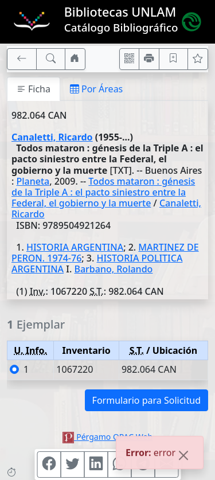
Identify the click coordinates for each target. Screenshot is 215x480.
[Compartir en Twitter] (72, 464)
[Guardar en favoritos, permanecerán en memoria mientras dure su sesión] (174, 59)
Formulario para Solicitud (146, 400)
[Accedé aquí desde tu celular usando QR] (129, 59)
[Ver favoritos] (197, 59)
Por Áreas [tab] (96, 89)
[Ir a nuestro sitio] (75, 59)
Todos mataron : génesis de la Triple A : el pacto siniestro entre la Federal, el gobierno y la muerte (103, 192)
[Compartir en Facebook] (49, 464)
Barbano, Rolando (113, 269)
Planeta (33, 181)
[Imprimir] (149, 59)
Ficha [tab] (33, 89)
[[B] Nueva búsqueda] (51, 59)
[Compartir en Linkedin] (96, 464)
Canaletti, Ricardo (52, 137)
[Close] (183, 456)
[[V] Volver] (22, 59)
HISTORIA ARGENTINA (74, 247)
